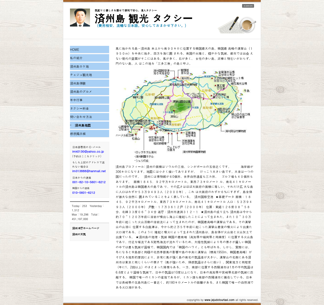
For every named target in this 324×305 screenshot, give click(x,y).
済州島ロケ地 (79, 66)
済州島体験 (78, 83)
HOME (74, 49)
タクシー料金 (79, 108)
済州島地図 (83, 125)
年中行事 (76, 100)
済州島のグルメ (81, 91)
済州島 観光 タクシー (144, 18)
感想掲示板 (78, 133)
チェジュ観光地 (81, 74)
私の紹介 (76, 58)
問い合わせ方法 (81, 116)
